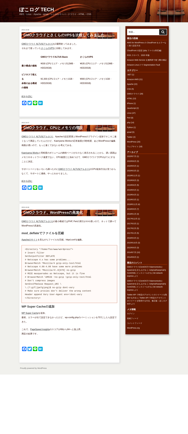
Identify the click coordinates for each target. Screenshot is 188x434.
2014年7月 (131, 252)
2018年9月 (131, 209)
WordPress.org (133, 328)
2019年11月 (132, 175)
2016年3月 (131, 238)
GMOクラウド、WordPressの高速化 (53, 212)
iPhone (130, 103)
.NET (129, 75)
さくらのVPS (47, 48)
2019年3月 (131, 199)
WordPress (131, 142)
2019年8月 (131, 180)
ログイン (131, 313)
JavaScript (131, 108)
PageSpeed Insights (40, 329)
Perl (128, 118)
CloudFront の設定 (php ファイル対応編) (144, 50)
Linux (129, 113)
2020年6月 (131, 161)
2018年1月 (131, 214)
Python (130, 127)
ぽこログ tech (36, 9)
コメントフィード (134, 323)
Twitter (130, 137)
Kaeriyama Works (30, 153)
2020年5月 (131, 166)
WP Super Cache (30, 313)
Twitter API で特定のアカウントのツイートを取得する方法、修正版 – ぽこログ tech (147, 301)
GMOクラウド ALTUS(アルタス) (37, 44)
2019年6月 (131, 185)
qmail (129, 132)
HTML (129, 98)
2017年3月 (131, 223)
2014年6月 (131, 257)
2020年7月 (131, 156)
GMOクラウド (133, 94)
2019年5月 (131, 190)
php (128, 122)
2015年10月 (132, 243)
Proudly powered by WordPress (33, 368)
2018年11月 (132, 204)
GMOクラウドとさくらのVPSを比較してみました (63, 35)
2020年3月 (131, 171)
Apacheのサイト (30, 240)
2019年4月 (131, 195)
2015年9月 (131, 248)
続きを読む (27, 96)
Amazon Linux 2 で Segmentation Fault (143, 65)
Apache (130, 84)
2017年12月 (132, 219)
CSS (129, 89)
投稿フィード (132, 318)
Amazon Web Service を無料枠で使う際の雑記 (147, 60)
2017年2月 (131, 228)
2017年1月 (131, 233)
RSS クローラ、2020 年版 (138, 55)
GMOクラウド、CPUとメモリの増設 (53, 128)
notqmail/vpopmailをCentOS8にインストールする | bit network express (146, 273)
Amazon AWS (133, 79)
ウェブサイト (132, 146)
